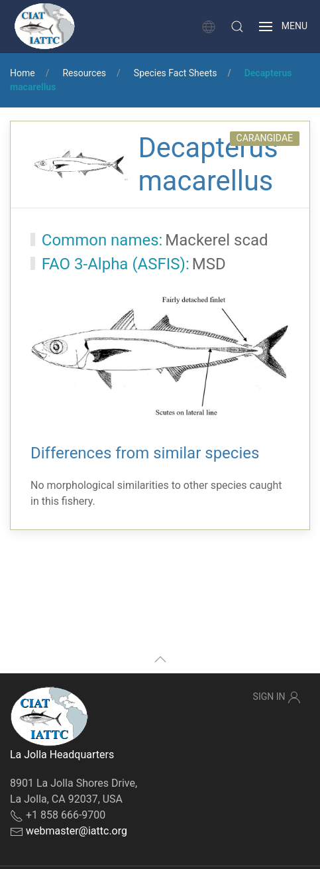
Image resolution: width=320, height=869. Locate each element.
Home (22, 73)
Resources (84, 73)
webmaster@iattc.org (76, 831)
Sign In (277, 697)
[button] (237, 26)
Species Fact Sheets (175, 73)
